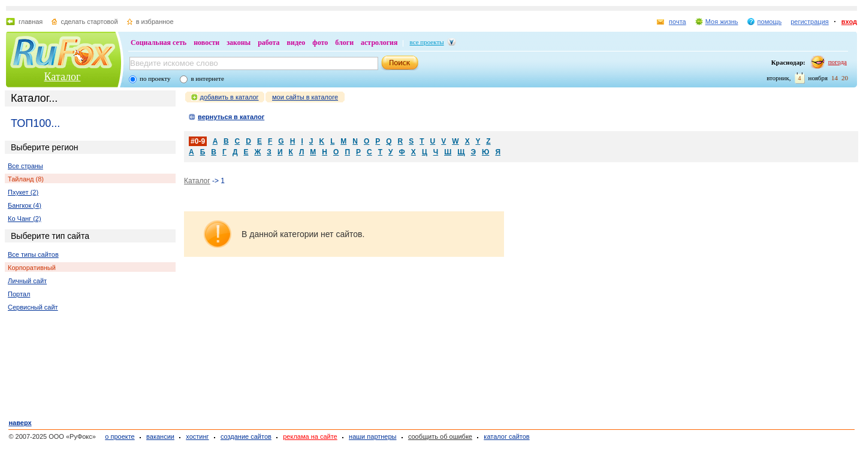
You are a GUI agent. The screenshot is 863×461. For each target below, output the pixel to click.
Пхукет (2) (23, 192)
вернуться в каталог (231, 116)
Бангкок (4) (24, 205)
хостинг (197, 436)
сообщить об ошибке (440, 436)
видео (296, 42)
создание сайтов (246, 436)
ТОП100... (35, 123)
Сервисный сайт (33, 307)
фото (320, 42)
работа (268, 42)
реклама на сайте (310, 436)
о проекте (119, 436)
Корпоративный (32, 267)
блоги (344, 42)
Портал (19, 294)
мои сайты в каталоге (305, 97)
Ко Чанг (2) (24, 218)
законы (239, 42)
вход (849, 21)
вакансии (160, 436)
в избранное (155, 21)
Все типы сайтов (33, 254)
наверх (19, 422)
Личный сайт (27, 280)
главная (31, 21)
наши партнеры (372, 436)
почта (677, 21)
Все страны (25, 165)
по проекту (155, 78)
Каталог (62, 77)
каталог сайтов (506, 436)
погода (837, 61)
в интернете (207, 78)
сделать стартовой (89, 21)
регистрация (809, 21)
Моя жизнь (721, 21)
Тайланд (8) (26, 179)
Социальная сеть (158, 42)
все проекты (427, 42)
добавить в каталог (229, 97)
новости (206, 42)
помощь (770, 21)
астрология (379, 42)
